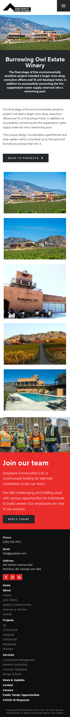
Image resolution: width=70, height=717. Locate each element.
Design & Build (12, 674)
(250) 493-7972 (12, 542)
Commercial (10, 630)
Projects (8, 620)
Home (6, 585)
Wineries (8, 649)
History (7, 595)
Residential (9, 644)
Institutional (10, 639)
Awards (7, 614)
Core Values (10, 600)
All (4, 625)
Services (8, 655)
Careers (8, 690)
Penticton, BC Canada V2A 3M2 (22, 569)
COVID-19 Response (16, 700)
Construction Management (19, 660)
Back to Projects (25, 158)
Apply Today (18, 519)
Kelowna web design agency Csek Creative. (44, 712)
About (7, 590)
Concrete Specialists (15, 669)
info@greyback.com (15, 553)
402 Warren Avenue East (18, 564)
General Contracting (15, 664)
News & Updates (14, 680)
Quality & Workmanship (17, 604)
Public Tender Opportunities (21, 695)
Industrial (8, 634)
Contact (8, 685)
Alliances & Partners (15, 609)
